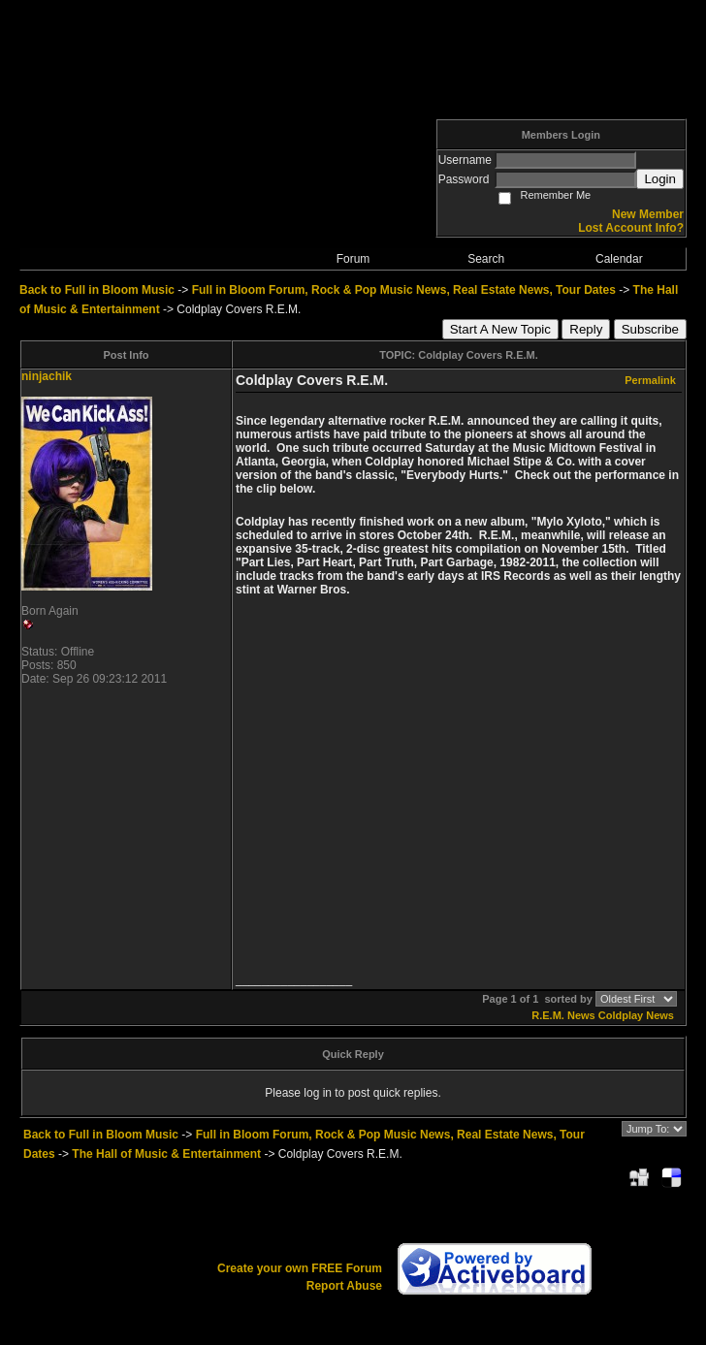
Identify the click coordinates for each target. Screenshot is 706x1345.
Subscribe (650, 329)
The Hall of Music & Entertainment (166, 1154)
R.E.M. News (562, 1015)
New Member (648, 214)
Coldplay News (636, 1015)
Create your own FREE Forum (299, 1268)
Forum (353, 259)
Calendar (619, 259)
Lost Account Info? (631, 228)
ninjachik (46, 376)
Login (660, 179)
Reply (585, 329)
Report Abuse (344, 1286)
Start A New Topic (500, 329)
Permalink (650, 380)
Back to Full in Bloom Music (97, 290)
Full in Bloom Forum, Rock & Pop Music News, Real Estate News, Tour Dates (404, 290)
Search (485, 259)
